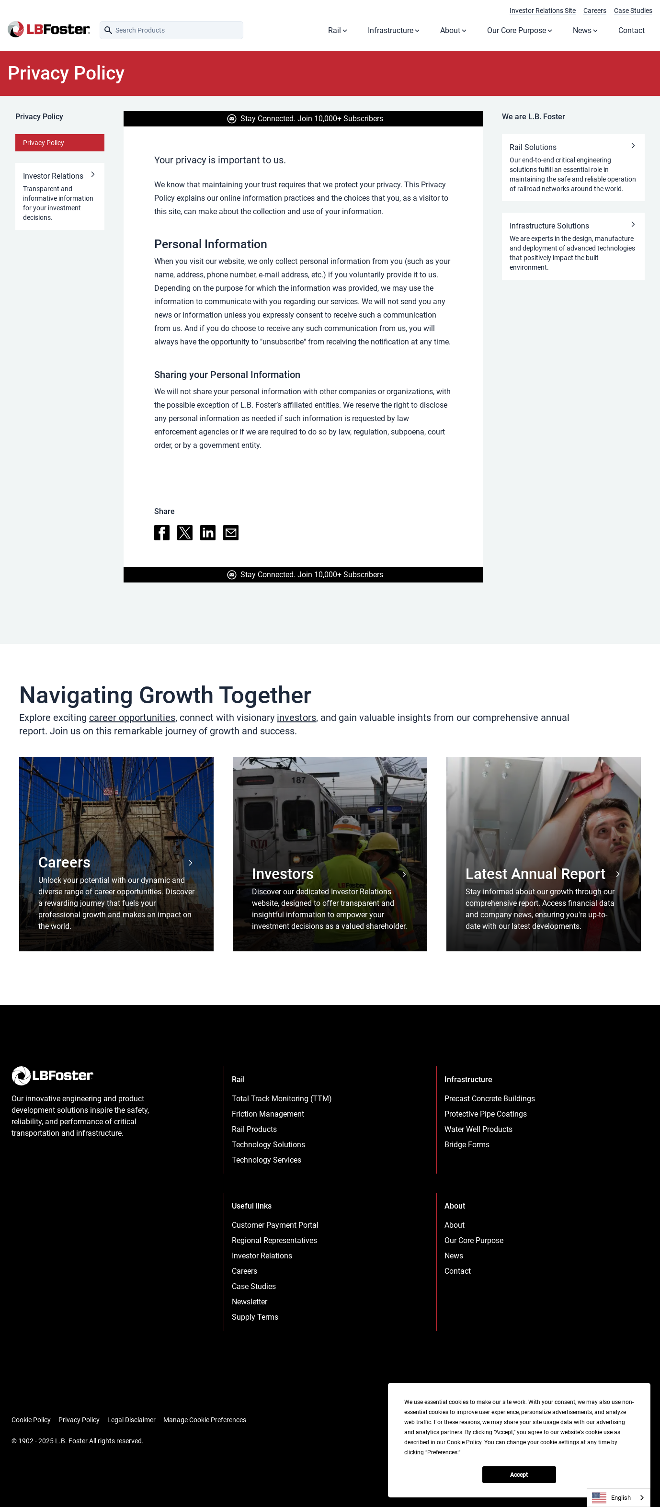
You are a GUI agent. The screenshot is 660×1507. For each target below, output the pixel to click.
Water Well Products (478, 1129)
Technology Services (266, 1159)
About (454, 30)
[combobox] (618, 1497)
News (586, 30)
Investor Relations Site (543, 10)
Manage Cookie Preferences (204, 1420)
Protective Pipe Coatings (485, 1114)
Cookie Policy (31, 1420)
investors (296, 717)
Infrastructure (394, 30)
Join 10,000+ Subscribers (340, 118)
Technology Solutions (268, 1144)
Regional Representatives (274, 1240)
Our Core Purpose (520, 30)
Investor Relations (262, 1255)
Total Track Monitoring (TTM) (282, 1098)
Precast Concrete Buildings (489, 1098)
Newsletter (249, 1301)
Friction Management (268, 1114)
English (611, 1498)
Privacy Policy (43, 143)
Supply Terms (255, 1317)
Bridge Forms (466, 1144)
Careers (594, 10)
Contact (631, 30)
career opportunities (132, 717)
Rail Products (254, 1129)
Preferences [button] (442, 1452)
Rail (338, 30)
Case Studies (633, 10)
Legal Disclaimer (131, 1420)
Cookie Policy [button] (464, 1442)
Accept (519, 1475)
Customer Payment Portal (275, 1225)
